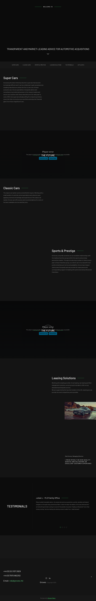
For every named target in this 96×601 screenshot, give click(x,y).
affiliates (81, 65)
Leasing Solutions (55, 65)
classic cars (27, 65)
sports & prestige (40, 65)
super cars (15, 65)
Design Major (52, 598)
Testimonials (69, 65)
